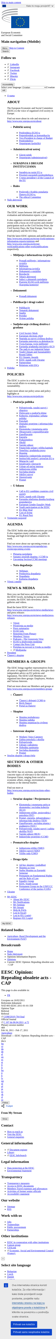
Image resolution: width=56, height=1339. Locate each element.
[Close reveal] (3, 1258)
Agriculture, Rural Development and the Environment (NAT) (26, 937)
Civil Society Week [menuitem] (28, 333)
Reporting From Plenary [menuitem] (24, 633)
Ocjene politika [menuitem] (26, 318)
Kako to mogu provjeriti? (39, 6)
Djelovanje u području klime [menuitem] (33, 413)
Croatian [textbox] (50, 87)
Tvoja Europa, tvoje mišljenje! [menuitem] (33, 344)
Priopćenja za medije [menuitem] (23, 625)
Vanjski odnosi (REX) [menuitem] (29, 834)
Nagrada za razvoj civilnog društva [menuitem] (36, 338)
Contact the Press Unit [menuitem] (24, 644)
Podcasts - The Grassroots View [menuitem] (28, 639)
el (2, 1054)
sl (2, 1097)
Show (4, 1119)
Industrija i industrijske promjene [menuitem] (35, 455)
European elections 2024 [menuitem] (31, 336)
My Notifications (21, 902)
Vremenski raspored (16, 518)
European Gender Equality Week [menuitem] (34, 504)
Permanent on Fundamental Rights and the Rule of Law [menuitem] (35, 877)
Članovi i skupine (15, 655)
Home (10, 951)
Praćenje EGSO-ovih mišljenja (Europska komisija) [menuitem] (34, 283)
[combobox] (50, 87)
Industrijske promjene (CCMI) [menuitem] (33, 836)
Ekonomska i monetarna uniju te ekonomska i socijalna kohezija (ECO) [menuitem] (34, 807)
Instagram (13, 67)
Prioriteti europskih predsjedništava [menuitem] (36, 175)
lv (2, 1078)
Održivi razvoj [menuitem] (26, 474)
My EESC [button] (12, 896)
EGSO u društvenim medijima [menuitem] (27, 641)
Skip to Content (16, 48)
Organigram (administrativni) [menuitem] (33, 157)
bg (2, 1043)
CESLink (11, 1247)
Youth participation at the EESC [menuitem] (34, 507)
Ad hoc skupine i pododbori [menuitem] (32, 865)
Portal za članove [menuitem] (27, 706)
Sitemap (11, 1206)
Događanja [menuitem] (24, 576)
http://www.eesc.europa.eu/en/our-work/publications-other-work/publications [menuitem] (27, 245)
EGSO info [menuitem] (18, 631)
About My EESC (21, 899)
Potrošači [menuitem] (23, 421)
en (2, 1057)
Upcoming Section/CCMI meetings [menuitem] (30, 559)
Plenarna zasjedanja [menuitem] (22, 554)
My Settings (19, 904)
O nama (11, 95)
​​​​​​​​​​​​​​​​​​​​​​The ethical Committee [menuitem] (30, 197)
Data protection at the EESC (20, 1168)
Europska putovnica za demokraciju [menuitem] (36, 341)
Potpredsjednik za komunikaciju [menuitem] (34, 135)
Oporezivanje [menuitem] (25, 477)
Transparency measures (18, 1183)
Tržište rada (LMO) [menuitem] (28, 853)
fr (2, 1067)
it (2, 1073)
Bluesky (12, 76)
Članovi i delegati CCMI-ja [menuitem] (32, 700)
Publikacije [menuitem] (24, 307)
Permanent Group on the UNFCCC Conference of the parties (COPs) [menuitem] (36, 887)
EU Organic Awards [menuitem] (28, 357)
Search (5, 51)
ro (2, 1091)
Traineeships (13, 1224)
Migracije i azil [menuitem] (26, 461)
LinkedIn (13, 64)
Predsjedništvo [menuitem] (26, 140)
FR (8, 995)
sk (2, 1094)
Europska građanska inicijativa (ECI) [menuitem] (37, 346)
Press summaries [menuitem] (21, 628)
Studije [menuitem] (22, 313)
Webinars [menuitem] (23, 571)
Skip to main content (11, 2)
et (2, 1062)
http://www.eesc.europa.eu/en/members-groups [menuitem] (29, 689)
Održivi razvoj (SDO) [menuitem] (29, 850)
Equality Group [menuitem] (26, 881)
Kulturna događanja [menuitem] (28, 579)
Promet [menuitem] (22, 480)
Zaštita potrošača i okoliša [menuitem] (31, 739)
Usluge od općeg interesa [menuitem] (31, 466)
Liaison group (13, 1245)
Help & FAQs (19, 910)
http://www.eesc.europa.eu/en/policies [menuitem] (25, 396)
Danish (10, 1276)
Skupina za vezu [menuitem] (27, 867)
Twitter (12, 73)
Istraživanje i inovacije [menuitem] (30, 464)
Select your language (11, 87)
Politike (11, 368)
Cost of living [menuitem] (25, 512)
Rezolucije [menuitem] (24, 274)
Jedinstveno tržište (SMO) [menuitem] (31, 848)
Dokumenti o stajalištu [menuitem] (30, 271)
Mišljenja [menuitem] (23, 266)
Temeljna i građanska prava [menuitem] (32, 450)
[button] (7, 1106)
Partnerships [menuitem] (25, 362)
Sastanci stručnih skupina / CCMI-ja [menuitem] (30, 556)
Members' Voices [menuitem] (21, 636)
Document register (17, 1149)
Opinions (11, 959)
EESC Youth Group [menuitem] (28, 883)
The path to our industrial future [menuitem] (34, 349)
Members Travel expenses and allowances (27, 1188)
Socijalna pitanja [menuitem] (27, 472)
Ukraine (11, 891)
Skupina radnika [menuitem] (27, 720)
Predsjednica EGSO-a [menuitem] (29, 132)
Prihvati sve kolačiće (24, 1324)
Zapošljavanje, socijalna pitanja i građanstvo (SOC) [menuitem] (35, 824)
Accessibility (7, 84)
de (2, 1051)
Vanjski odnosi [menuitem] (26, 445)
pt (2, 1089)
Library (10, 1152)
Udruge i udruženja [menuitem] (28, 745)
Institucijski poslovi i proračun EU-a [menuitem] (36, 458)
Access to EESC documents (20, 1186)
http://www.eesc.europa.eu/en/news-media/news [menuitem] (30, 610)
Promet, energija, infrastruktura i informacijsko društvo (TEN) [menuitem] (34, 819)
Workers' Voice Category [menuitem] (31, 737)
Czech (10, 1274)
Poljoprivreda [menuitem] (25, 742)
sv (2, 1099)
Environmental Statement (19, 1170)
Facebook (13, 70)
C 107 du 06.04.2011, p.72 (15, 1022)
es (2, 1059)
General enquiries (15, 1137)
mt (2, 1081)
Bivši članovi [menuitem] (25, 703)
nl (2, 1083)
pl (2, 1086)
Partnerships (13, 1230)
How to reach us (15, 1131)
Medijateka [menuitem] (19, 650)
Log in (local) (19, 913)
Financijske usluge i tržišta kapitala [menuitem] (36, 447)
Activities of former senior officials (24, 1191)
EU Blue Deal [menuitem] (26, 510)
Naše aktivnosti (14, 200)
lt (2, 1075)
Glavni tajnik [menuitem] (25, 155)
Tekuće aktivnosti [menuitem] (27, 276)
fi (2, 1065)
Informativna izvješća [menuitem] (29, 268)
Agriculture (6, 1033)
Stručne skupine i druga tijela (21, 755)
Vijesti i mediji (14, 581)
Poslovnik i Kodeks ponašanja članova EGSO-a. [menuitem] (33, 193)
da (2, 1049)
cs (2, 1046)
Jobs (9, 1222)
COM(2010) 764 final (12, 1016)
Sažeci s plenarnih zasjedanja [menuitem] (33, 279)
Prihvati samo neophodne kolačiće (31, 1332)
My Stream (18, 907)
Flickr (11, 79)
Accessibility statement (18, 1194)
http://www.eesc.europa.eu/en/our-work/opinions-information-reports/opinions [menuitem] (31, 239)
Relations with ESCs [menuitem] (29, 365)
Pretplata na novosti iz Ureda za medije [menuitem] (32, 647)
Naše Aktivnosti (15, 954)
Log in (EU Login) (22, 915)
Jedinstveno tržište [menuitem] (28, 469)
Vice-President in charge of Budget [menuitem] (36, 138)
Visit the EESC (14, 1134)
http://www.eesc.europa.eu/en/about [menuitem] (24, 121)
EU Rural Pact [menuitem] (26, 515)
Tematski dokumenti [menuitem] (29, 310)
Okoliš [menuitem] (22, 442)
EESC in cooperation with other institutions (28, 1242)
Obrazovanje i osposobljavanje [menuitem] (34, 431)
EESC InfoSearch (16, 1155)
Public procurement (16, 1227)
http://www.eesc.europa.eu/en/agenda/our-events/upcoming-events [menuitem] (27, 547)
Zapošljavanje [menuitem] (26, 434)
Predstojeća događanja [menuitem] (30, 573)
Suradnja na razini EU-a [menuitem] (30, 172)
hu (2, 1070)
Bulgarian (12, 1271)
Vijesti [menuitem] (16, 623)
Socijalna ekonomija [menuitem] (29, 750)
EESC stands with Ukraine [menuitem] (32, 360)
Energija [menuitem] (23, 437)
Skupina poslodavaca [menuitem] (29, 717)
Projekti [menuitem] (23, 315)
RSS (9, 1209)
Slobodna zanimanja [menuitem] (29, 747)
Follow (5, 1103)
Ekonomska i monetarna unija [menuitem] (33, 429)
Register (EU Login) (23, 918)
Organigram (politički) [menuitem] (30, 143)
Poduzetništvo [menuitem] (26, 439)
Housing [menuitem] (23, 453)
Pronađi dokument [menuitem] (28, 296)
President (11, 652)
